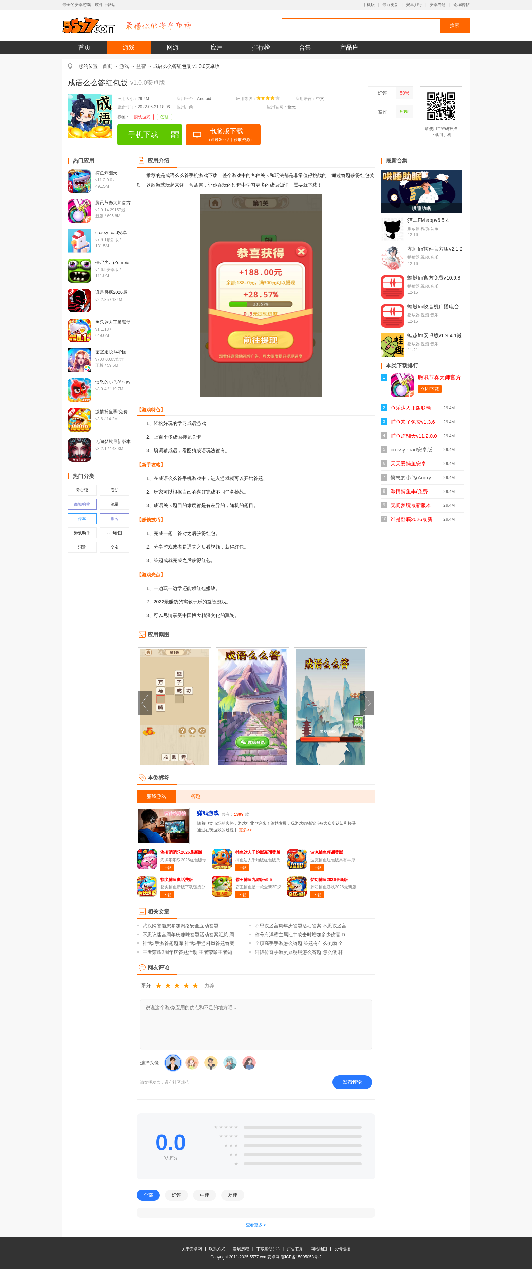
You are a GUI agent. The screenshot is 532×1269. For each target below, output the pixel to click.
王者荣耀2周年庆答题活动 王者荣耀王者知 (187, 952)
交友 (115, 547)
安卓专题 (438, 4)
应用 (217, 47)
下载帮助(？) (268, 1249)
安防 (115, 490)
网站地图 (319, 1249)
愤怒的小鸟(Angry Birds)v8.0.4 (411, 479)
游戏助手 (82, 533)
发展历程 (241, 1249)
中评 (204, 1195)
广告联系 (295, 1249)
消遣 (82, 547)
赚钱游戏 (142, 117)
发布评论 (352, 1082)
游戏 (128, 47)
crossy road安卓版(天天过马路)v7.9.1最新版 (412, 452)
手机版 (369, 4)
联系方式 (217, 1249)
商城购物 (82, 504)
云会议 (82, 490)
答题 (164, 117)
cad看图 (114, 533)
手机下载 (143, 134)
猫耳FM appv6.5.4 (428, 220)
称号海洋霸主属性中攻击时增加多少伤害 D (300, 934)
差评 (382, 111)
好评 (382, 93)
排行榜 (261, 47)
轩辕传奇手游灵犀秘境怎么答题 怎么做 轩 (299, 952)
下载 (167, 867)
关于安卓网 (192, 1249)
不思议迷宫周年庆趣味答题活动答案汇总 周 (188, 934)
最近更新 (390, 4)
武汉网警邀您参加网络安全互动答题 (180, 925)
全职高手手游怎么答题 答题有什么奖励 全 (299, 943)
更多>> (245, 830)
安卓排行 (414, 4)
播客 (115, 518)
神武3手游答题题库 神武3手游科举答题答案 (188, 943)
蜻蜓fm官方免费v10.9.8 (433, 278)
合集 (305, 47)
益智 (141, 66)
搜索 (454, 25)
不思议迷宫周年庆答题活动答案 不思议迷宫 (300, 925)
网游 (173, 47)
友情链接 (342, 1249)
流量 (115, 504)
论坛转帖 (461, 4)
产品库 (349, 47)
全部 (148, 1195)
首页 (84, 47)
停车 (82, 518)
